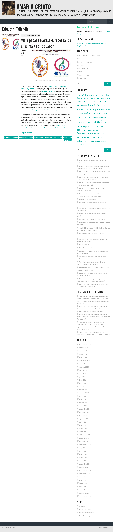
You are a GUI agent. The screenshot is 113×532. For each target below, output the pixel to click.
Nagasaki (48, 137)
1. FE (81, 59)
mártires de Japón (48, 91)
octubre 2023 (84, 367)
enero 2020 (83, 461)
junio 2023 (83, 380)
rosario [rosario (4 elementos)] (93, 133)
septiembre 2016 (85, 496)
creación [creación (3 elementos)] (107, 98)
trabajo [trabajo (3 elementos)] (79, 144)
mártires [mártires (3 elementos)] (90, 122)
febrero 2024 (83, 354)
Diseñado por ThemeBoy (103, 527)
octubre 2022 (84, 393)
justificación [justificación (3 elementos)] (80, 113)
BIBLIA (81, 72)
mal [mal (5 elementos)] (85, 113)
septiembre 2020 (85, 444)
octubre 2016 (84, 493)
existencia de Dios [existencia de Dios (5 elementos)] (84, 109)
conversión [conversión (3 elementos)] (93, 98)
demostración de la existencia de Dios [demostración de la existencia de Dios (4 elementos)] (97, 102)
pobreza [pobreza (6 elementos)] (81, 129)
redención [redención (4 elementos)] (88, 130)
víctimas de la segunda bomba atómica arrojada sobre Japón (46, 110)
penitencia (58, 137)
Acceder (82, 506)
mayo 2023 (83, 383)
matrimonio (38, 137)
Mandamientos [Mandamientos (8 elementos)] (95, 113)
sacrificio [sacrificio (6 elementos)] (97, 137)
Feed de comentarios (86, 512)
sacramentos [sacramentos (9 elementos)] (85, 137)
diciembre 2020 (84, 435)
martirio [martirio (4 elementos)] (107, 113)
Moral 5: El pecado (104, 335)
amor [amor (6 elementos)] (79, 95)
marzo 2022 (83, 399)
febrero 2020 (83, 457)
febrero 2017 (83, 483)
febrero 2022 (83, 403)
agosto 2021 (83, 419)
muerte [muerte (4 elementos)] (85, 122)
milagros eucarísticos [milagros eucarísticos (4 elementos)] (99, 117)
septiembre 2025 (85, 344)
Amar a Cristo (34, 6)
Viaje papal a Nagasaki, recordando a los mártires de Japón (46, 43)
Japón (15, 137)
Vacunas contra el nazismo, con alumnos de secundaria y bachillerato (93, 301)
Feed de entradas (85, 509)
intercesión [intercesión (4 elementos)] (106, 109)
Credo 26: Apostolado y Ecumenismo (92, 219)
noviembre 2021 (84, 409)
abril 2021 (82, 422)
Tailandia (68, 140)
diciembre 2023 (84, 361)
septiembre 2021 (85, 415)
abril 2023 (82, 386)
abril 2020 (82, 451)
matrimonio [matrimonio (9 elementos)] (84, 117)
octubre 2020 (84, 441)
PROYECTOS (84, 75)
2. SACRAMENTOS (86, 62)
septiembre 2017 (85, 474)
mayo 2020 (83, 448)
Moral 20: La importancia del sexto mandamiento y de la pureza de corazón (91, 326)
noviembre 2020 (84, 438)
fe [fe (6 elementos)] (93, 109)
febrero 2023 (83, 390)
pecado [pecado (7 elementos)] (81, 126)
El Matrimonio (84, 244)
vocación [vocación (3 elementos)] (83, 144)
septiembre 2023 (85, 370)
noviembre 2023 (84, 364)
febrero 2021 (83, 428)
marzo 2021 (83, 425)
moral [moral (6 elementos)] (79, 122)
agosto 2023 (83, 373)
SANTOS (82, 78)
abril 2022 (82, 396)
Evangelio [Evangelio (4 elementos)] (102, 106)
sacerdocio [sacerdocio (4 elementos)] (101, 133)
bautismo (7, 137)
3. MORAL (82, 65)
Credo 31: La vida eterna (87, 199)
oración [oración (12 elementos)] (98, 121)
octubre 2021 (84, 412)
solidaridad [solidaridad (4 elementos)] (104, 141)
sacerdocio (67, 137)
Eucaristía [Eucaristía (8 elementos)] (93, 105)
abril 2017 (82, 477)
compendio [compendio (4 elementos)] (91, 95)
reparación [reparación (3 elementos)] (95, 130)
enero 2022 (83, 406)
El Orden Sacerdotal (86, 248)
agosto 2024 (83, 351)
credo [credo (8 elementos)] (80, 101)
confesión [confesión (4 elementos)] (86, 98)
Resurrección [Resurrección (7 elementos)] (84, 133)
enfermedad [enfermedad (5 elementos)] (82, 105)
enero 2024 (83, 357)
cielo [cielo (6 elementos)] (84, 95)
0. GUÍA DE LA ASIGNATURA (89, 56)
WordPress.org (84, 516)
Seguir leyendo (27, 133)
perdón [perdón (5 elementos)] (101, 126)
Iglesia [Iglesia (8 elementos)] (98, 109)
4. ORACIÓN (83, 69)
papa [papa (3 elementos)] (106, 122)
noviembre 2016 (84, 490)
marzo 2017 (83, 480)
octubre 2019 (84, 467)
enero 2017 (83, 486)
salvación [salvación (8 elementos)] (82, 141)
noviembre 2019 (84, 464)
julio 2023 (82, 377)
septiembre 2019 (85, 470)
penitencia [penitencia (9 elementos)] (91, 126)
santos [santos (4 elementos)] (97, 141)
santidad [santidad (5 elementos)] (91, 141)
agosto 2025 (83, 348)
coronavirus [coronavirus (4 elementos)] (101, 98)
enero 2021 (83, 432)
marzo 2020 (83, 454)
